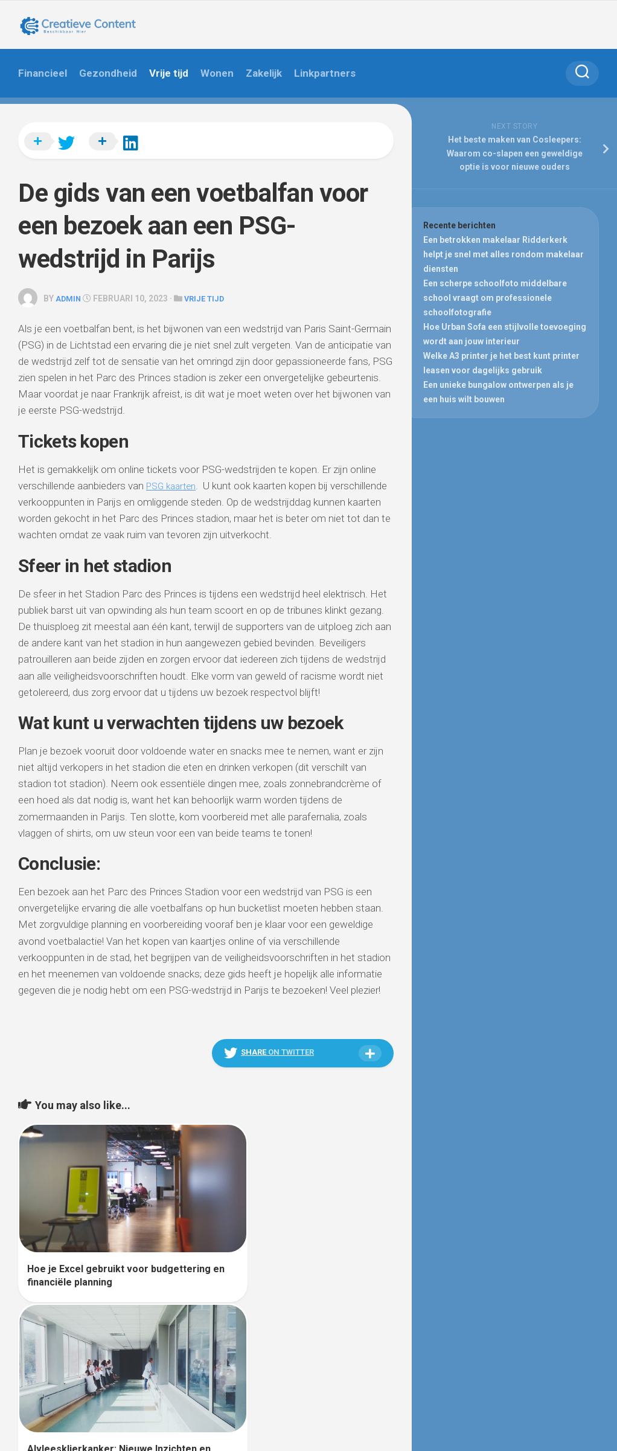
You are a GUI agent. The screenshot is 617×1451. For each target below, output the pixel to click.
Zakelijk (264, 73)
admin (69, 291)
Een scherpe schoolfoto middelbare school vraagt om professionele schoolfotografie (496, 299)
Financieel (42, 73)
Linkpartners (325, 73)
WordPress (86, 1352)
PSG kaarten (174, 478)
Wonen (217, 73)
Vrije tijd (168, 73)
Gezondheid (108, 73)
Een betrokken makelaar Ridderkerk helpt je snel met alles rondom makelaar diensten (504, 256)
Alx (156, 1352)
